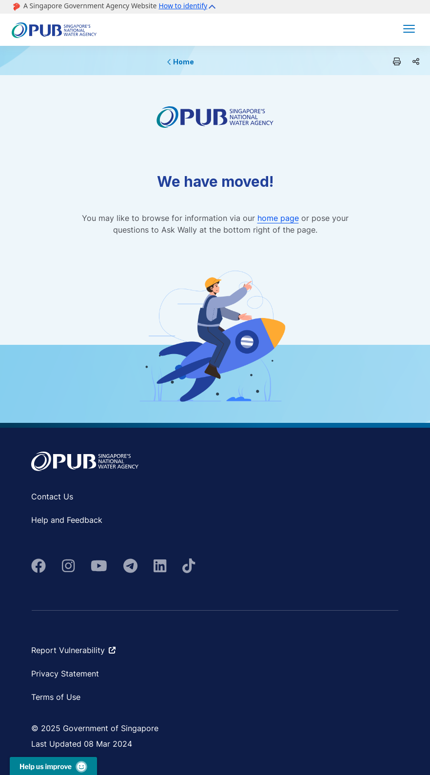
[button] (188, 7)
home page (278, 218)
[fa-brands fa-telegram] (130, 565)
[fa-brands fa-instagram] (68, 565)
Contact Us (52, 496)
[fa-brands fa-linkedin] (160, 565)
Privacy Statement (65, 673)
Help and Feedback (66, 520)
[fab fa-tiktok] (188, 565)
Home (181, 62)
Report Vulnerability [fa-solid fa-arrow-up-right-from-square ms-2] (73, 650)
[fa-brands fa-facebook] (38, 565)
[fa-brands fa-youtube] (99, 565)
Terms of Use (55, 697)
